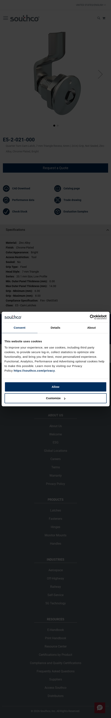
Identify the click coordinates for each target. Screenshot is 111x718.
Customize (55, 398)
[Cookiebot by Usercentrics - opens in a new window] (90, 317)
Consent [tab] (19, 327)
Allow (55, 386)
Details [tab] (55, 327)
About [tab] (91, 327)
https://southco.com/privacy (34, 370)
